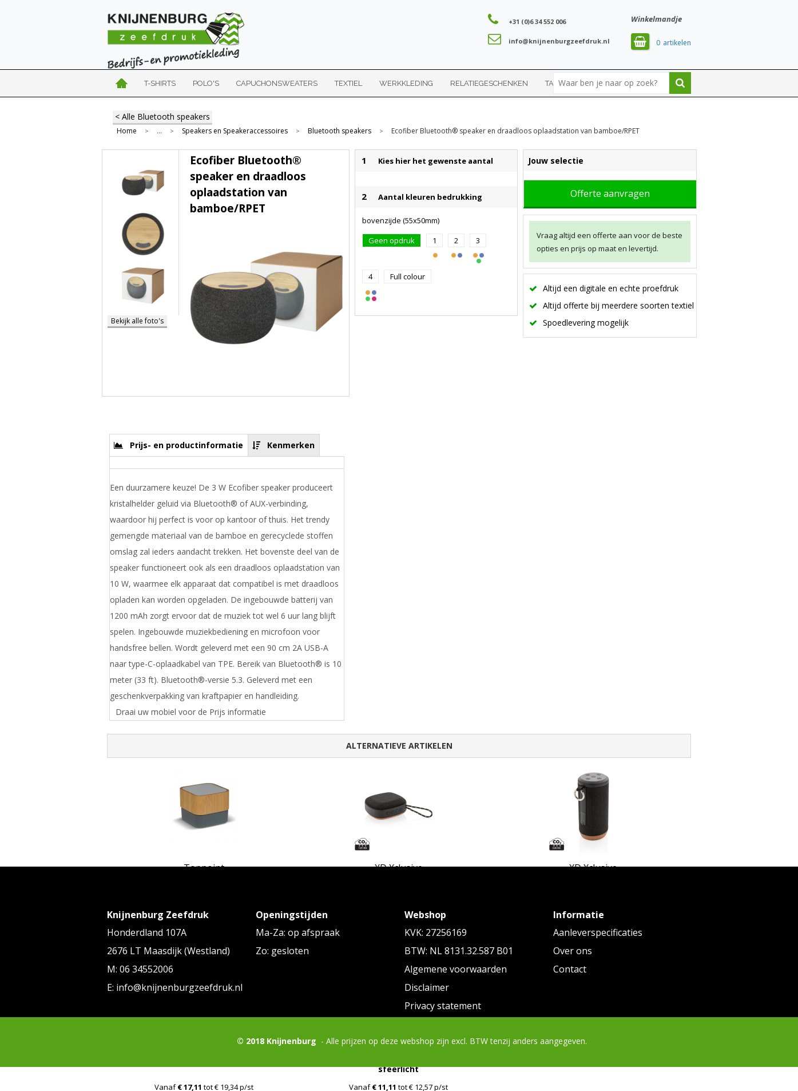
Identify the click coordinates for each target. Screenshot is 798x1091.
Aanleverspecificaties (597, 932)
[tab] (178, 445)
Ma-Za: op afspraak (298, 932)
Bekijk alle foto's (137, 321)
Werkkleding (406, 83)
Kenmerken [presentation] (291, 445)
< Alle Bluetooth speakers (162, 116)
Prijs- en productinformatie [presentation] (186, 445)
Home (121, 83)
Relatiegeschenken (489, 83)
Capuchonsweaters (276, 83)
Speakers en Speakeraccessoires (235, 131)
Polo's (206, 83)
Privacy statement (442, 1005)
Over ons (572, 950)
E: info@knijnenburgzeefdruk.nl (175, 987)
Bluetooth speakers (339, 131)
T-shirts (160, 83)
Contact (569, 969)
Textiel (348, 83)
